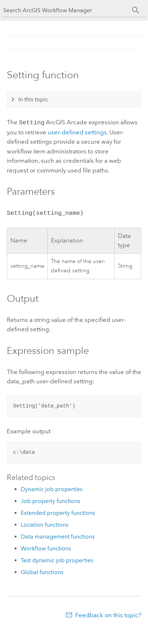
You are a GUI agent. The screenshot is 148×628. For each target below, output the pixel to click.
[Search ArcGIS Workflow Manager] (68, 10)
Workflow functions (46, 547)
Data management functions (58, 535)
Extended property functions (58, 511)
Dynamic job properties (51, 487)
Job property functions (50, 499)
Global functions (42, 570)
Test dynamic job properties (57, 558)
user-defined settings (77, 131)
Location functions (44, 523)
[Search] (136, 10)
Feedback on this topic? (108, 613)
